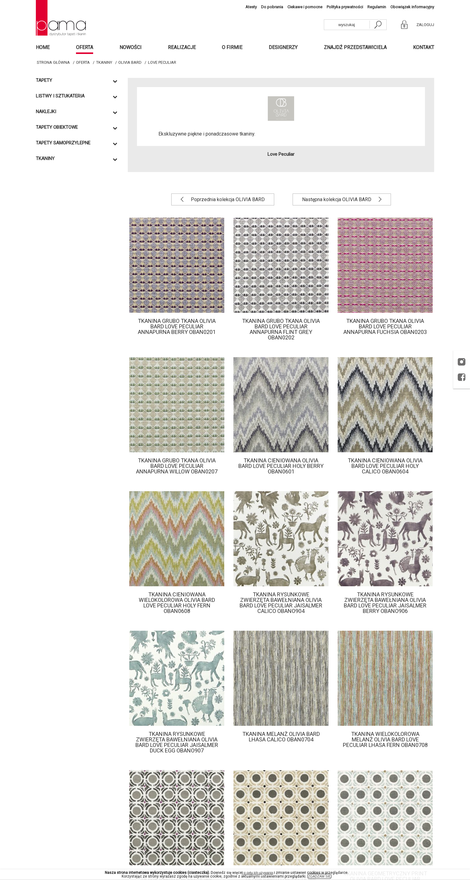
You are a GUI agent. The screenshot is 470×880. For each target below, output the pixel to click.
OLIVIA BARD (130, 62)
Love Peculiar (162, 62)
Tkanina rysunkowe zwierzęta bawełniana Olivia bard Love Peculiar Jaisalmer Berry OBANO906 (385, 602)
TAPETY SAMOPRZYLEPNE (63, 143)
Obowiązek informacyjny (412, 7)
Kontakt (423, 47)
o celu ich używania (258, 872)
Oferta (84, 47)
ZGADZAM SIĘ (319, 876)
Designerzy (283, 47)
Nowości (130, 47)
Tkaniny (104, 62)
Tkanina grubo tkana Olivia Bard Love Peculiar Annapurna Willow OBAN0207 (177, 466)
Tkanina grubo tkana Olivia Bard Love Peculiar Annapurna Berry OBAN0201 (177, 326)
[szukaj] (377, 25)
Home (43, 47)
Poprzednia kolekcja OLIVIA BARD (227, 199)
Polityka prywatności (345, 7)
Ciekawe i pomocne (304, 7)
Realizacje (182, 47)
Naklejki (46, 111)
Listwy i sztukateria (60, 96)
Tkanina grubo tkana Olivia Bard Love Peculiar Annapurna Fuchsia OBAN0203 (385, 326)
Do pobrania (272, 7)
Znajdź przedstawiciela (355, 47)
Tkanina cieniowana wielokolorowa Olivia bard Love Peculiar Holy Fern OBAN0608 (177, 602)
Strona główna (53, 62)
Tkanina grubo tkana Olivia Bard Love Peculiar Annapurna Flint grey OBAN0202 (281, 329)
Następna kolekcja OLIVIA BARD (337, 199)
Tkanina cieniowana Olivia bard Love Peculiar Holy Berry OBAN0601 (281, 466)
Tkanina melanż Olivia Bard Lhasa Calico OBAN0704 (281, 737)
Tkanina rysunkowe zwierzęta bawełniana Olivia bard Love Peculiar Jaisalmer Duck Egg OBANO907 (176, 742)
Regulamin (376, 7)
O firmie (232, 47)
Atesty (251, 7)
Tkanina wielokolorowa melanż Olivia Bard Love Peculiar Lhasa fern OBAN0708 (385, 739)
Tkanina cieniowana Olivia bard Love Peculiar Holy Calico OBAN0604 (385, 466)
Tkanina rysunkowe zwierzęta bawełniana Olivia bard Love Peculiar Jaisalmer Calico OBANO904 (281, 602)
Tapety (44, 80)
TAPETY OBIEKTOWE (57, 127)
